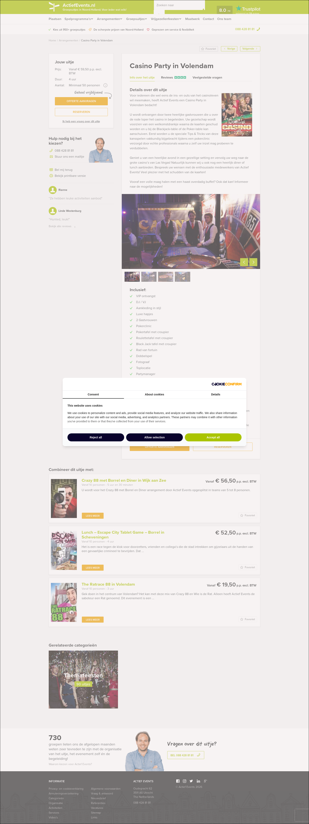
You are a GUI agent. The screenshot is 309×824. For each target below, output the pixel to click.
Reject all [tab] (96, 437)
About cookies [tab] (154, 394)
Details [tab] (215, 394)
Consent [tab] (93, 394)
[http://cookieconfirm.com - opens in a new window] (227, 384)
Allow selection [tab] (154, 437)
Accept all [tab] (213, 437)
